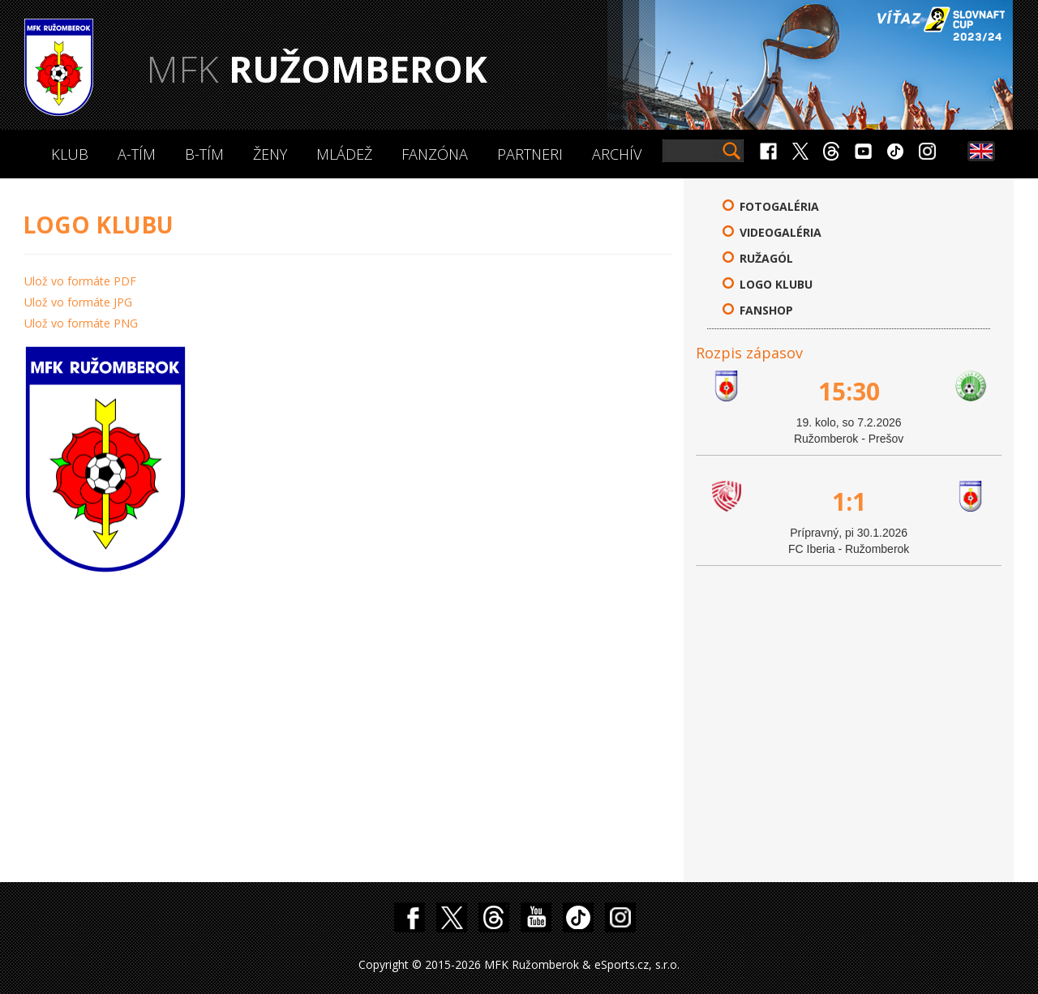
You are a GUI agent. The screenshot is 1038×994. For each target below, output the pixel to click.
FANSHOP (766, 310)
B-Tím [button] (204, 154)
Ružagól (766, 258)
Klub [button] (69, 154)
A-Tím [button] (137, 154)
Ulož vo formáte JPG (78, 302)
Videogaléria (780, 232)
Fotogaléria (779, 206)
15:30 (849, 391)
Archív (616, 154)
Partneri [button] (530, 154)
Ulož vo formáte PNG (81, 323)
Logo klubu (776, 284)
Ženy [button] (270, 154)
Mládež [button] (344, 154)
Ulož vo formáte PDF (80, 281)
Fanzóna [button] (434, 154)
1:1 (849, 501)
